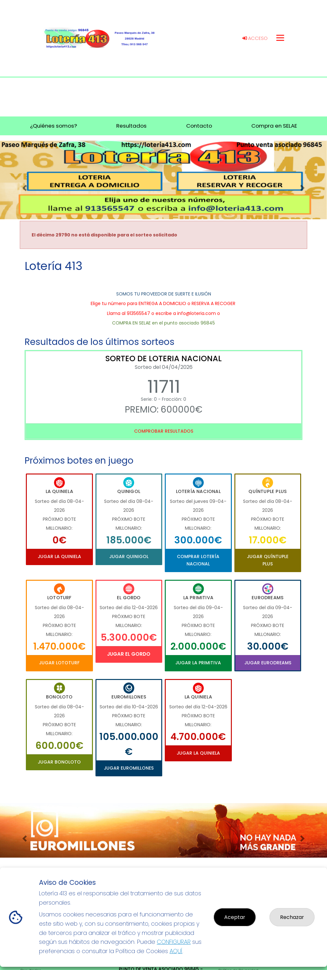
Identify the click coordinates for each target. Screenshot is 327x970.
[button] (24, 188)
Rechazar (292, 917)
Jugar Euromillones (129, 768)
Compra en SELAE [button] (274, 126)
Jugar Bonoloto (59, 762)
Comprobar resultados (163, 431)
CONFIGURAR (174, 942)
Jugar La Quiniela (59, 556)
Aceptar (234, 917)
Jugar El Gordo (128, 654)
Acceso (255, 38)
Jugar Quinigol (128, 556)
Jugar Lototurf (59, 663)
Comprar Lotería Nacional (198, 560)
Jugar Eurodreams (267, 663)
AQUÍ (176, 951)
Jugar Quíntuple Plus (267, 560)
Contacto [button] (199, 126)
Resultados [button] (131, 126)
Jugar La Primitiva (198, 663)
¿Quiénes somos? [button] (53, 126)
